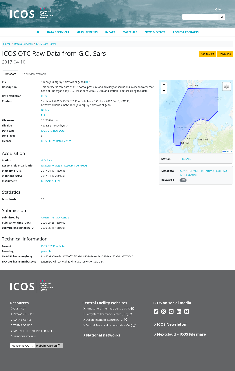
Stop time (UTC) (12, 176)
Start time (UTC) (12, 170)
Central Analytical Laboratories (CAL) (109, 325)
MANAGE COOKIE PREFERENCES (33, 331)
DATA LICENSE (22, 319)
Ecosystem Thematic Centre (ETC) (107, 314)
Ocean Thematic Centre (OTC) (104, 319)
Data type (8, 130)
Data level (8, 135)
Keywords (167, 180)
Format (6, 246)
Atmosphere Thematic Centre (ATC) (108, 308)
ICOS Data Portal (46, 44)
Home (7, 44)
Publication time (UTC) (16, 222)
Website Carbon (46, 345)
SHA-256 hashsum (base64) (19, 261)
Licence (7, 141)
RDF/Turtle (207, 171)
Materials (130, 32)
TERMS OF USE (22, 325)
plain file (46, 251)
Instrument (9, 181)
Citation (7, 101)
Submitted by (10, 217)
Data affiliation (11, 96)
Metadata (10, 74)
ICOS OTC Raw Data (53, 130)
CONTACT (19, 308)
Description (9, 87)
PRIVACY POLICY (23, 314)
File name (8, 120)
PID (4, 82)
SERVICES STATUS (24, 336)
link (87, 82)
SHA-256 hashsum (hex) (17, 256)
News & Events (155, 32)
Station (6, 160)
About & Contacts (186, 32)
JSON (183, 171)
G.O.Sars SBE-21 (50, 181)
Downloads (9, 199)
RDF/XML (193, 171)
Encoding (8, 251)
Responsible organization (18, 165)
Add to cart (207, 54)
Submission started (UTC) (18, 227)
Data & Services (58, 32)
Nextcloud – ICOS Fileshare (181, 334)
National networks (103, 335)
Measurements (87, 32)
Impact (110, 32)
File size (7, 125)
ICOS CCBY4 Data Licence (56, 141)
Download (225, 54)
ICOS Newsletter (172, 324)
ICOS (44, 96)
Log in (220, 9)
